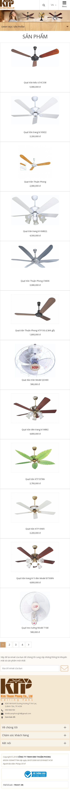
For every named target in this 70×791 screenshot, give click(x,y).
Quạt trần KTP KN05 (35, 528)
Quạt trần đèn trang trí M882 (35, 429)
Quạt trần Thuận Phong (35, 181)
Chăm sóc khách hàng (15, 735)
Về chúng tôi (10, 727)
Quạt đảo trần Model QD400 (35, 380)
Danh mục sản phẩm (35, 26)
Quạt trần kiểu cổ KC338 (35, 82)
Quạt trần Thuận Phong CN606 (35, 281)
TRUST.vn (18, 785)
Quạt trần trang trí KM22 (35, 132)
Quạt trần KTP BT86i (35, 479)
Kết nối (6, 743)
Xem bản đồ (10, 717)
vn (53, 5)
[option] (35, 16)
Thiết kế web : (8, 785)
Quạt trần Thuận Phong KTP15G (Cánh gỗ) (35, 330)
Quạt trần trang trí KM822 (35, 231)
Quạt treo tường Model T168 (35, 627)
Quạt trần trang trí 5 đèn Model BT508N (35, 578)
